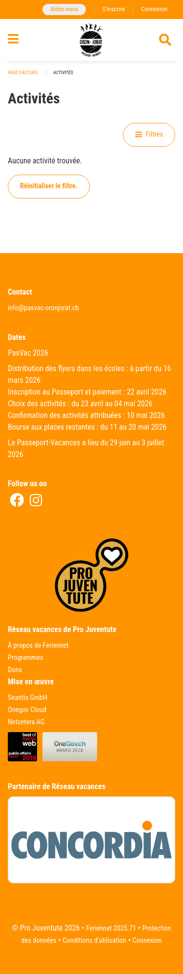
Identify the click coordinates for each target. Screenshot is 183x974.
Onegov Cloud (27, 710)
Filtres (149, 134)
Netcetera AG (26, 722)
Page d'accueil (23, 72)
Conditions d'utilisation (94, 940)
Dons (15, 670)
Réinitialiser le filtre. (49, 186)
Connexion (154, 9)
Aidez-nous (64, 9)
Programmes (25, 658)
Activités (63, 72)
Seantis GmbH (27, 698)
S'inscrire (113, 9)
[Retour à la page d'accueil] (91, 40)
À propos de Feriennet (38, 645)
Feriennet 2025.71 (111, 928)
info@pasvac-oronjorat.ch (43, 308)
